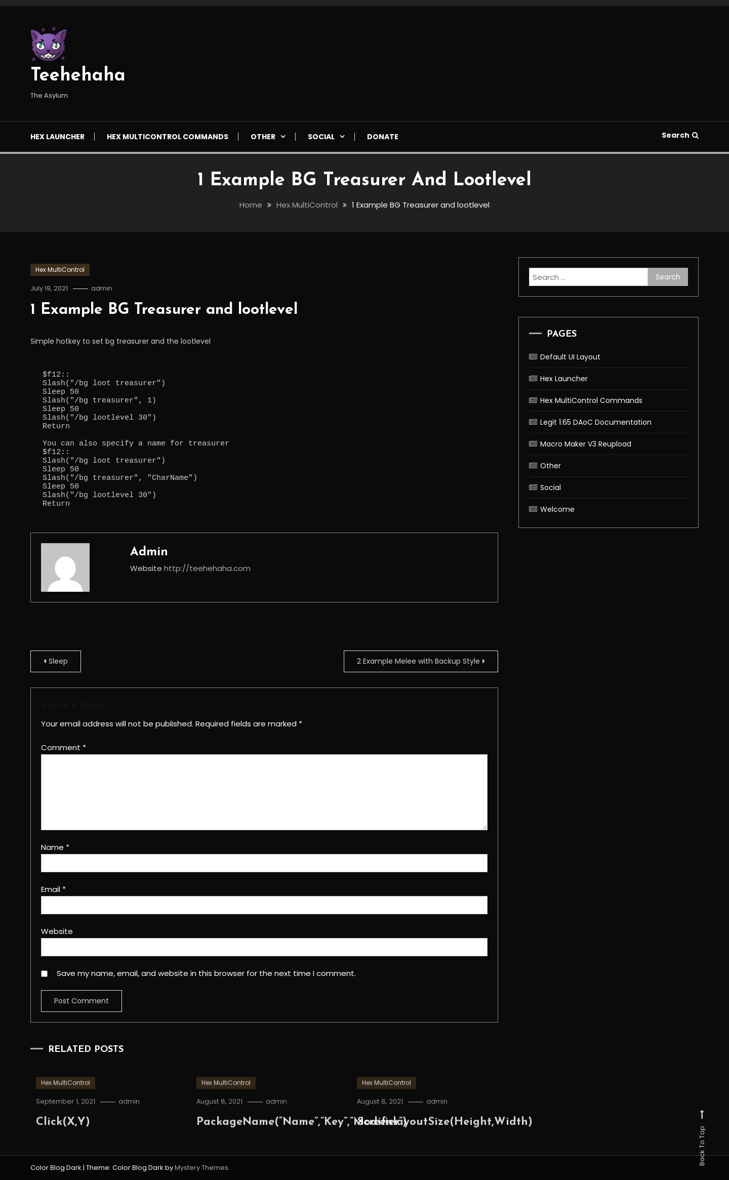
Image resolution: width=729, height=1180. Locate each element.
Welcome (557, 509)
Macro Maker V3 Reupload (585, 444)
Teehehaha (78, 76)
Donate (382, 137)
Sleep (58, 661)
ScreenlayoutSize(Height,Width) (445, 1138)
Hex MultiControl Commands (167, 137)
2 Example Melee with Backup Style (418, 661)
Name (55, 847)
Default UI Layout (570, 357)
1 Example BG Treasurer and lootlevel (164, 310)
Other (263, 137)
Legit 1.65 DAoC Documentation (596, 422)
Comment (63, 747)
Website (57, 931)
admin (101, 288)
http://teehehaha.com (207, 568)
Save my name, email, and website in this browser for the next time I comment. (206, 973)
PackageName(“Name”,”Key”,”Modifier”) (301, 1138)
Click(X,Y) (63, 1138)
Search (680, 135)
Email (53, 889)
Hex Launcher (57, 137)
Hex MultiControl (60, 269)
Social (321, 137)
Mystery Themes (201, 1167)
